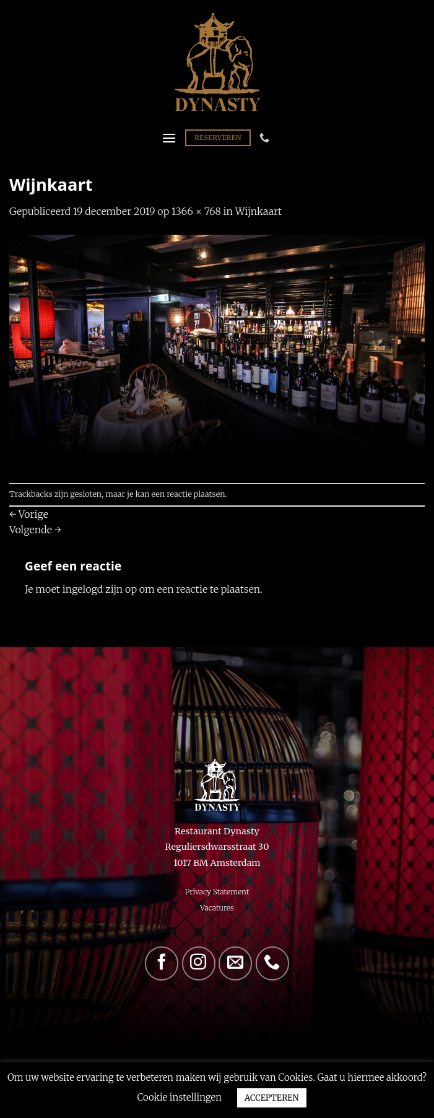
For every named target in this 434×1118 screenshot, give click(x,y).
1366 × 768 (196, 211)
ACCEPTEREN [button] (272, 1098)
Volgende (35, 529)
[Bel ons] (272, 963)
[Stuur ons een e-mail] (235, 963)
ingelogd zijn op (100, 589)
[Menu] (169, 138)
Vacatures (217, 907)
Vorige (28, 514)
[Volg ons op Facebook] (161, 963)
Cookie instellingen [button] (179, 1097)
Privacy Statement (217, 891)
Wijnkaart (258, 211)
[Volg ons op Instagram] (198, 963)
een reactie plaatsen (188, 494)
